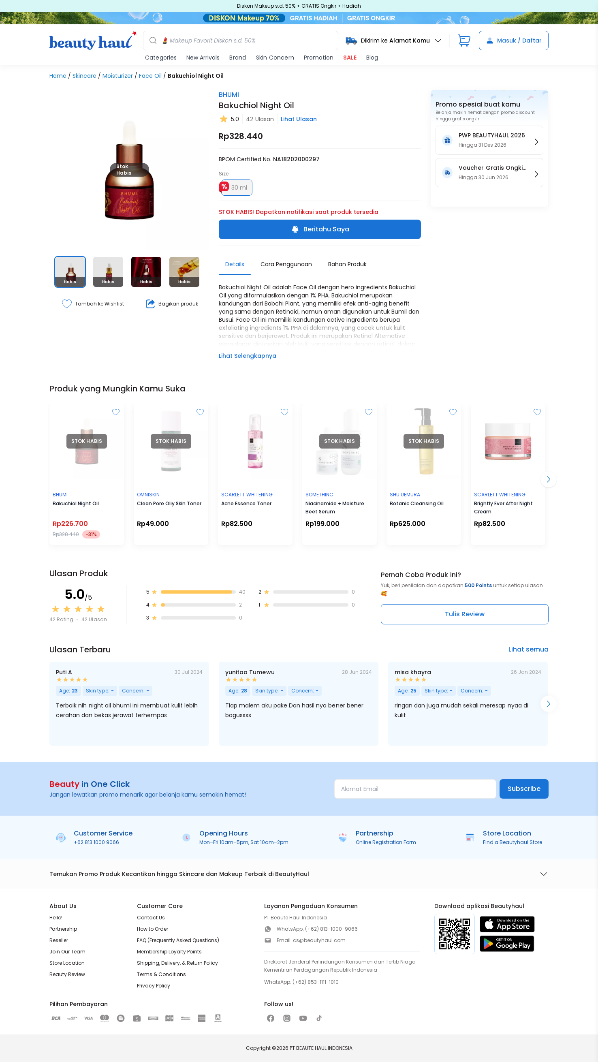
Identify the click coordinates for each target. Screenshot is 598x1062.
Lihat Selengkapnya (247, 356)
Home (57, 76)
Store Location (67, 962)
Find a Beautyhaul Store (512, 842)
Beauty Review (67, 974)
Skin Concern (275, 57)
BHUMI (229, 94)
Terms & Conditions (161, 974)
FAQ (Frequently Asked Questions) (178, 940)
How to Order (152, 928)
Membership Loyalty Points (169, 951)
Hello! (55, 917)
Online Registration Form (386, 842)
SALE (350, 57)
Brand (237, 57)
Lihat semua (528, 649)
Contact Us (151, 917)
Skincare (84, 76)
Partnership (63, 928)
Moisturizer (118, 76)
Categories (161, 57)
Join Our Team (67, 951)
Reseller (58, 940)
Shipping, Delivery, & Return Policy (177, 962)
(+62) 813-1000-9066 (331, 928)
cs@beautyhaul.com (319, 940)
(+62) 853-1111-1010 (316, 982)
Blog (372, 57)
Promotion (318, 57)
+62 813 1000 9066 (96, 842)
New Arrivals (203, 57)
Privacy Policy (153, 985)
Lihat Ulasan (299, 119)
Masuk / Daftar (514, 40)
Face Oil (150, 76)
